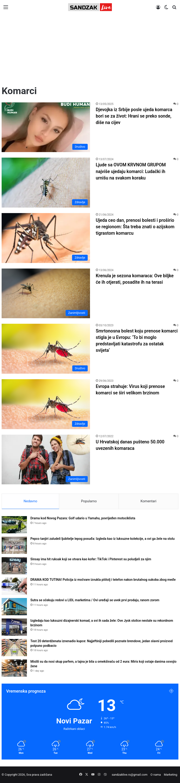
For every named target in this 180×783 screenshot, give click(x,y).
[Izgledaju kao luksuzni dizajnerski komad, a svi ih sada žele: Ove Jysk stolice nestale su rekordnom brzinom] (14, 627)
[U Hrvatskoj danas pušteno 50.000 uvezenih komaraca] (46, 460)
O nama (156, 774)
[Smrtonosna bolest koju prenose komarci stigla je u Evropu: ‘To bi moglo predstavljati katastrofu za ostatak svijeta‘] (46, 349)
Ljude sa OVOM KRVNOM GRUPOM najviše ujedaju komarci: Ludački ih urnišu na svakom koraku (132, 171)
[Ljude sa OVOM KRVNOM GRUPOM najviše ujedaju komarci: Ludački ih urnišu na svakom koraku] (46, 183)
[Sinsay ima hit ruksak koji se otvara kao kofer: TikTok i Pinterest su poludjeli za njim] (14, 565)
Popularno (89, 501)
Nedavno (30, 501)
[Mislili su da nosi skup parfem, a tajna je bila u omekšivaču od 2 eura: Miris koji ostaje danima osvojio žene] (14, 668)
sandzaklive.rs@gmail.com (129, 774)
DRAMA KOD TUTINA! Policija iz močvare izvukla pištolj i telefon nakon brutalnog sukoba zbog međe (103, 579)
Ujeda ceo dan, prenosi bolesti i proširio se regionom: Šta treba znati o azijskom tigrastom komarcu (136, 226)
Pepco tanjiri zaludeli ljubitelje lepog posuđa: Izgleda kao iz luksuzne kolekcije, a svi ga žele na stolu (102, 538)
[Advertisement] (90, 50)
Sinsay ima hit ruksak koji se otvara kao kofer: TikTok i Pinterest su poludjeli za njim (90, 559)
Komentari (148, 501)
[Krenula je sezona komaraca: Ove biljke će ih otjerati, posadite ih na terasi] (46, 293)
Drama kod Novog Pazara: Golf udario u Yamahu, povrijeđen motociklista (82, 518)
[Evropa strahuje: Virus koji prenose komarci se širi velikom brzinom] (46, 404)
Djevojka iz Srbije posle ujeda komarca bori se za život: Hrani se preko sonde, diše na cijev (135, 116)
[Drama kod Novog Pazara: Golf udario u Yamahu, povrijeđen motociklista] (14, 524)
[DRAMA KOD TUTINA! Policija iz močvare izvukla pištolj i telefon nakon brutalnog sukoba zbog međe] (14, 586)
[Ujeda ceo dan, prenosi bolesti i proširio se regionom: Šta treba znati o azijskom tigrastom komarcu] (46, 238)
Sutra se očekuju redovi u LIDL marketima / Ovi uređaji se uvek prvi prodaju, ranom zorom (94, 600)
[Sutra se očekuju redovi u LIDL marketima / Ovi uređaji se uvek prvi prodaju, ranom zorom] (14, 606)
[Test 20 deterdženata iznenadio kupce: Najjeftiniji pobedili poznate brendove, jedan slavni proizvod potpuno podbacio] (14, 647)
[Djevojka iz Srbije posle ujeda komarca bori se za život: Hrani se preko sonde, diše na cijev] (46, 127)
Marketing (170, 774)
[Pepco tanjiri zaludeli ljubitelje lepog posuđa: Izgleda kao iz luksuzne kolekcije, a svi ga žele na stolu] (14, 545)
